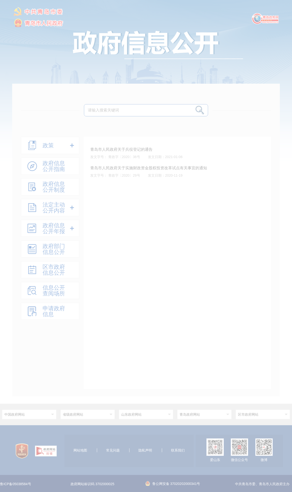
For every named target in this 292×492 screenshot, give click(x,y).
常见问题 (113, 450)
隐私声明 (145, 450)
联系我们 (178, 450)
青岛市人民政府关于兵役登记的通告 (121, 149)
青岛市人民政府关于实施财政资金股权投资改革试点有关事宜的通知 (148, 168)
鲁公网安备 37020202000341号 (173, 484)
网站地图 (80, 450)
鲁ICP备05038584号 (15, 484)
